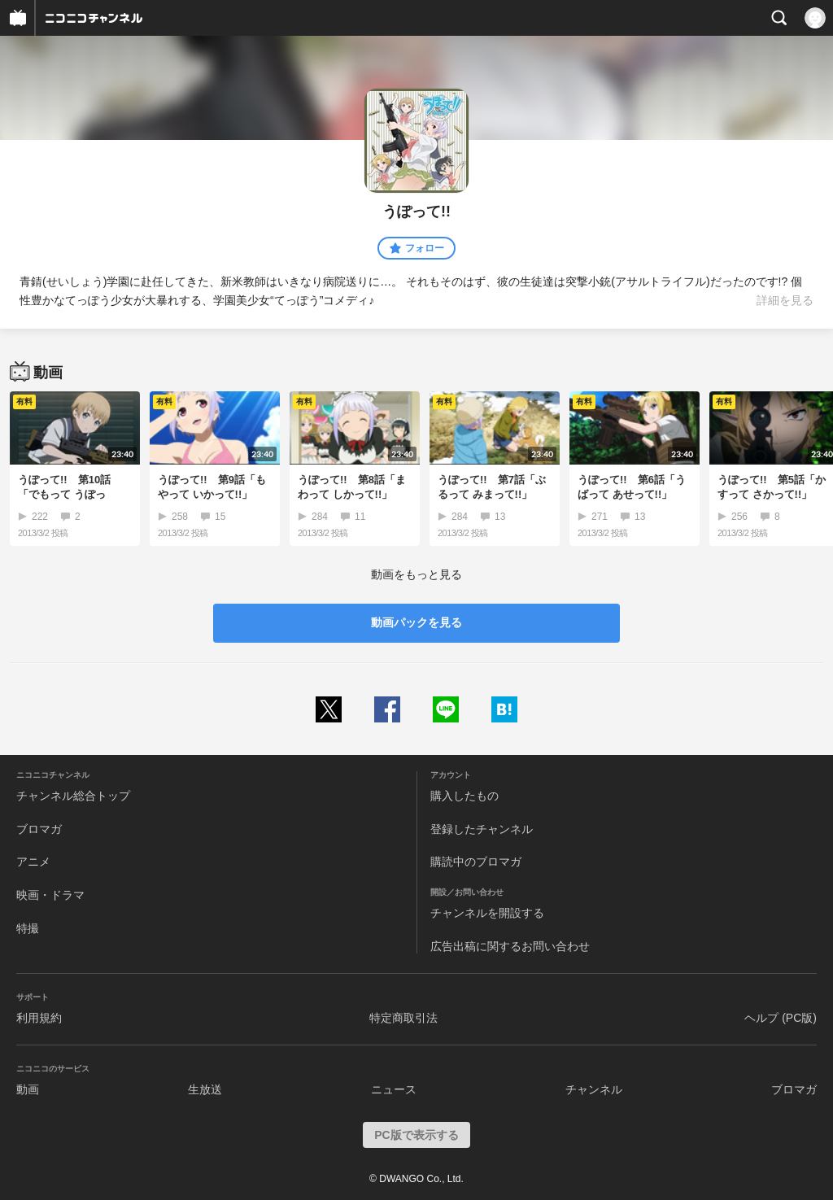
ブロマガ (39, 829)
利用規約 (39, 1017)
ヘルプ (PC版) (780, 1017)
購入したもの (464, 795)
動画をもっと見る (416, 574)
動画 (27, 1089)
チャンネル (593, 1089)
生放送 (205, 1089)
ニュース (393, 1089)
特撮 (27, 928)
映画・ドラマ (50, 894)
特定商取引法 (403, 1017)
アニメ (33, 861)
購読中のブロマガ (475, 861)
